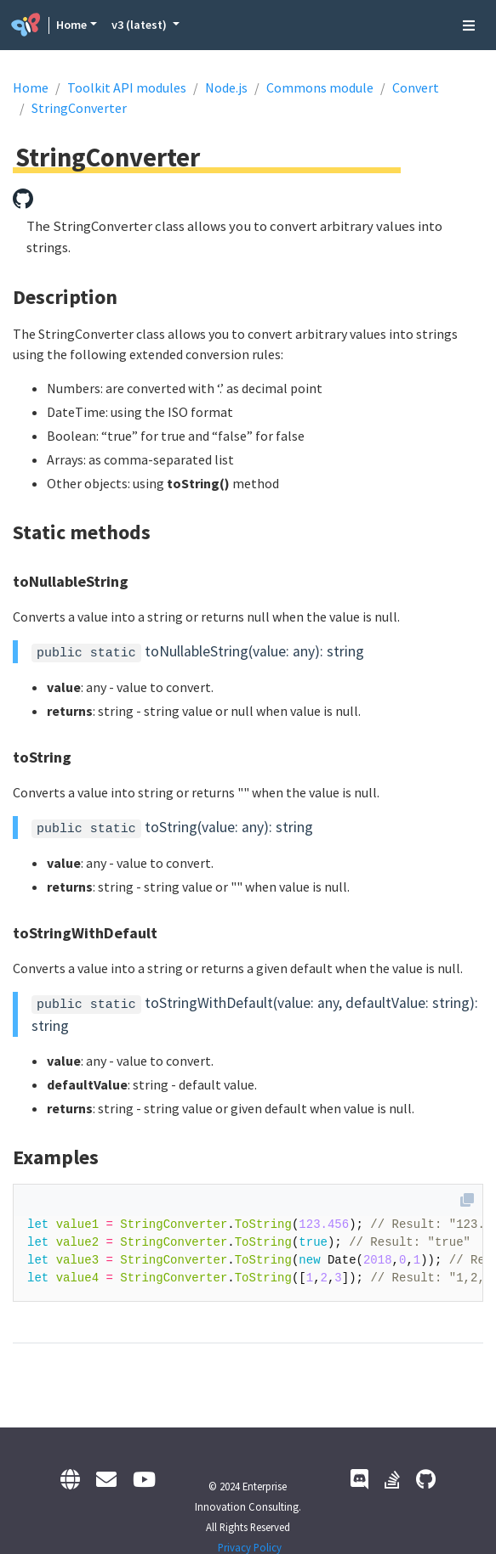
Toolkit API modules (126, 87)
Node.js (226, 87)
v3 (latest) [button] (140, 24)
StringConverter (79, 107)
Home (71, 24)
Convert (415, 87)
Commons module (319, 87)
